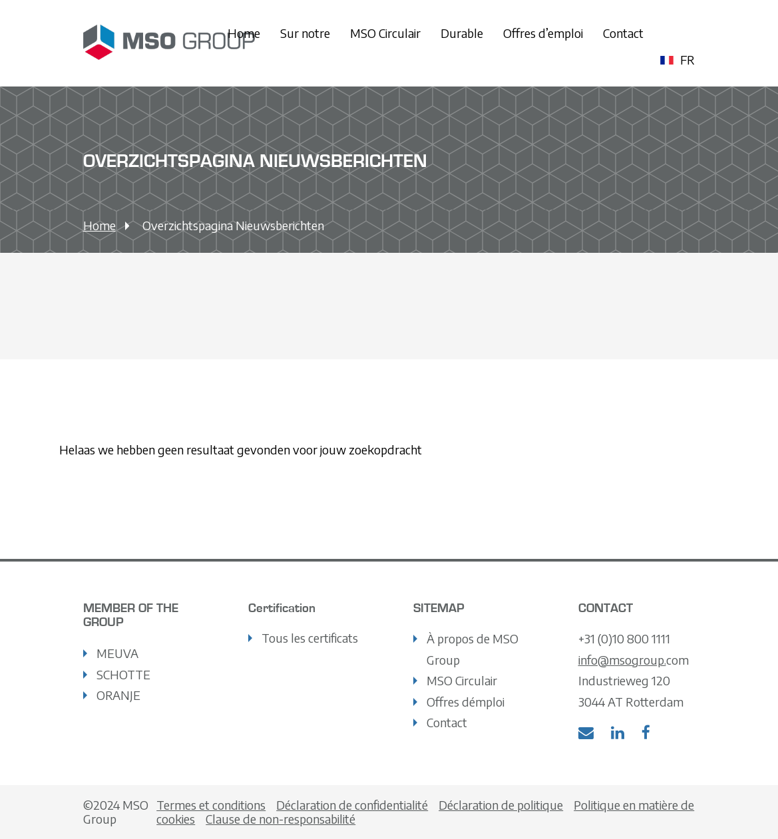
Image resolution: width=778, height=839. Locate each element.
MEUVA (117, 653)
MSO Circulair (385, 33)
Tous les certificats (310, 637)
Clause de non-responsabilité (280, 818)
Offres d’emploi (543, 33)
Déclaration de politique (501, 804)
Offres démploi (465, 701)
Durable (462, 33)
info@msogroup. (622, 659)
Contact (623, 33)
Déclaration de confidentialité (352, 804)
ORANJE (118, 695)
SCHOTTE (123, 674)
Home (244, 33)
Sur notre (305, 33)
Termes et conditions (211, 804)
